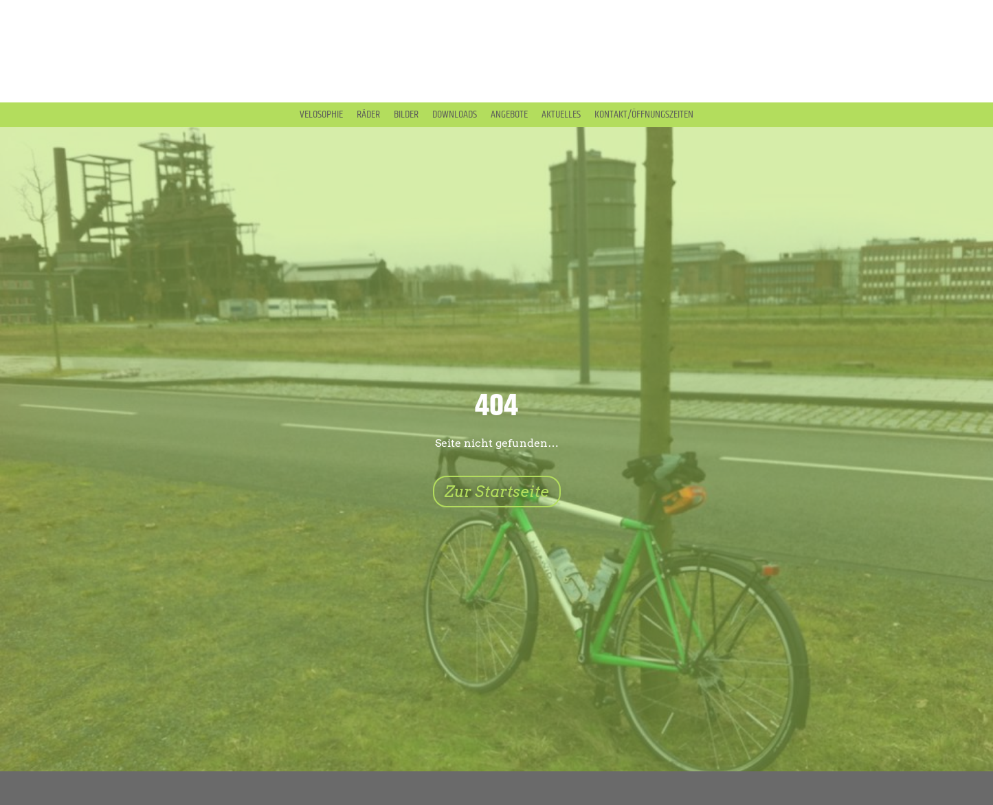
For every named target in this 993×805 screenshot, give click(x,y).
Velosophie (321, 115)
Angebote (509, 115)
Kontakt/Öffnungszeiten (643, 115)
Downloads (454, 115)
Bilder (406, 115)
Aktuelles (561, 115)
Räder (368, 115)
